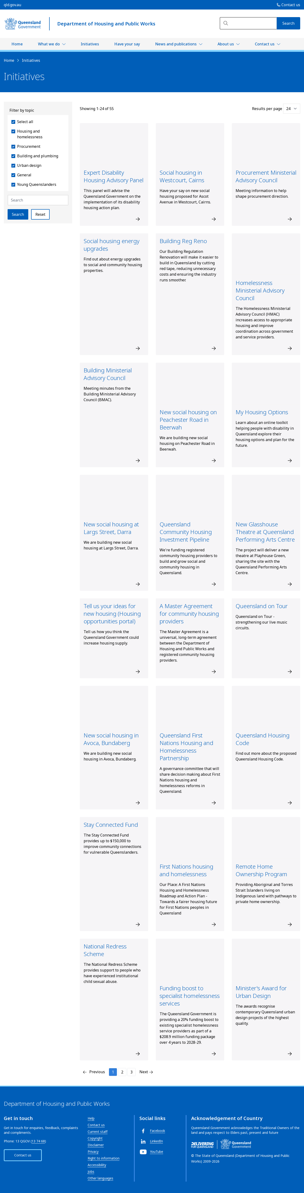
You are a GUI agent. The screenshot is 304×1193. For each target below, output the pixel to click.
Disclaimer (96, 1145)
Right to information (103, 1158)
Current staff (98, 1131)
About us (226, 44)
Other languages (100, 1178)
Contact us (265, 44)
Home (17, 44)
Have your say (127, 44)
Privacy (93, 1151)
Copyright (95, 1138)
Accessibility (97, 1165)
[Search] (248, 23)
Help (91, 1118)
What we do (49, 44)
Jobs (91, 1171)
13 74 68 (38, 1141)
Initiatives (90, 44)
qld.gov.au (12, 4)
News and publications (176, 44)
